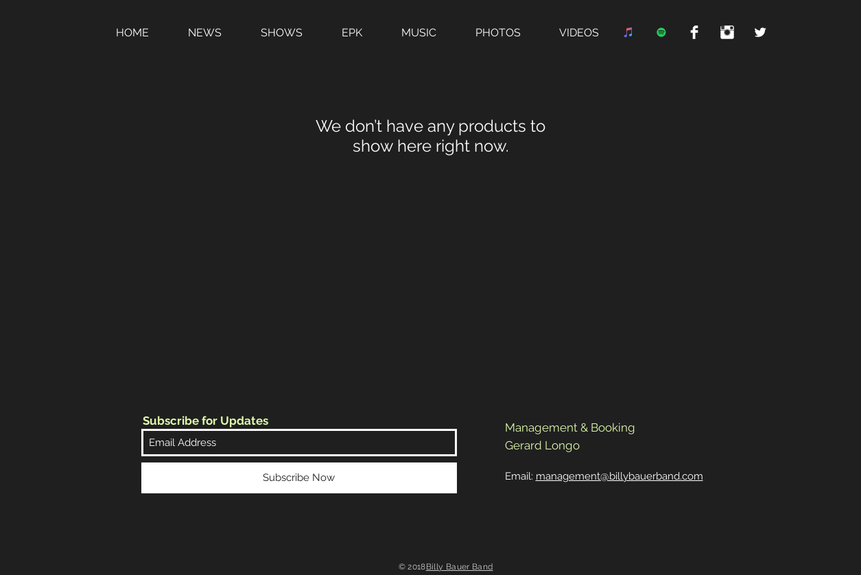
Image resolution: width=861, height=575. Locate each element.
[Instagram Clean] (727, 32)
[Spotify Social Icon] (661, 32)
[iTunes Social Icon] (628, 32)
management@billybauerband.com (619, 476)
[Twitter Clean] (760, 32)
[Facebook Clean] (694, 32)
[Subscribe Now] (299, 477)
